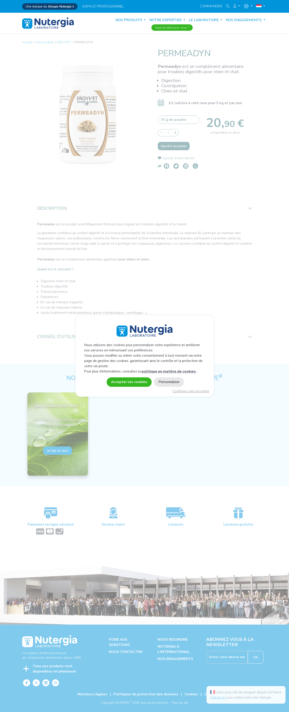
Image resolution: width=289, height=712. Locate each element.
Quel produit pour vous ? (172, 27)
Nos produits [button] (129, 20)
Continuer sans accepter (190, 391)
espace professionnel (103, 6)
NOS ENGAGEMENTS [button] (244, 20)
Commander (211, 6)
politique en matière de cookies (169, 371)
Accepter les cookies (129, 382)
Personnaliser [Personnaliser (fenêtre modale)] (169, 382)
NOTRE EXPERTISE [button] (166, 20)
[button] (237, 6)
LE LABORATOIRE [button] (204, 20)
